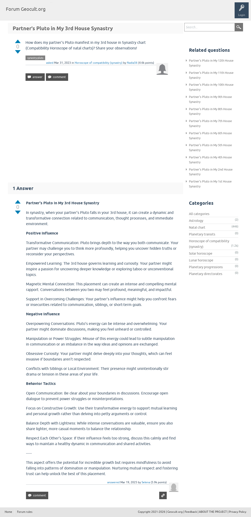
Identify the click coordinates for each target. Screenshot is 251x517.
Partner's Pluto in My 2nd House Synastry (211, 172)
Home (8, 511)
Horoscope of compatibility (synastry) (98, 62)
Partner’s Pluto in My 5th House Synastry (210, 147)
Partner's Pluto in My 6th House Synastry (210, 135)
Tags (75, 13)
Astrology (196, 221)
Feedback (191, 511)
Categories (92, 13)
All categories (199, 214)
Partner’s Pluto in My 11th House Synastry (211, 75)
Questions (59, 13)
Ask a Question (114, 13)
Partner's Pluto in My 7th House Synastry (210, 123)
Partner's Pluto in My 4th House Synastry (210, 160)
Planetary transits (202, 234)
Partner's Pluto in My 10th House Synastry (211, 87)
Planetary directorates (205, 274)
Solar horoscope (200, 253)
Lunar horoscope (201, 260)
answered (113, 482)
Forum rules (24, 511)
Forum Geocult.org (26, 9)
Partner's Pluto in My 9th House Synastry (210, 99)
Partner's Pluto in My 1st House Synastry (210, 184)
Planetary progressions (206, 267)
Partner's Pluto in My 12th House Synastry (211, 63)
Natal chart (197, 227)
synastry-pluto (35, 57)
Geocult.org (175, 511)
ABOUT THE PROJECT (213, 511)
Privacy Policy (237, 511)
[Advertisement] (95, 129)
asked (49, 62)
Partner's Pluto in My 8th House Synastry (210, 111)
